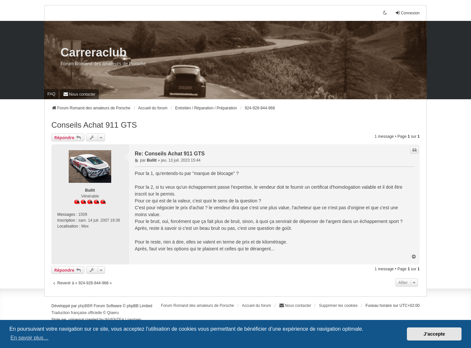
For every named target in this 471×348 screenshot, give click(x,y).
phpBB (84, 306)
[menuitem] (79, 94)
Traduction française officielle (76, 312)
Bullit (90, 190)
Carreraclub (94, 52)
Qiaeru (113, 312)
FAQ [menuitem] (51, 94)
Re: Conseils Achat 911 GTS (170, 153)
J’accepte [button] (434, 334)
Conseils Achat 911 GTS (94, 124)
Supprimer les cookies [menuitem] (338, 305)
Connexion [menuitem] (407, 12)
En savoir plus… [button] (29, 337)
